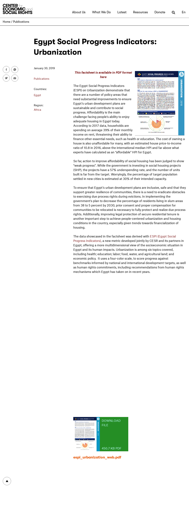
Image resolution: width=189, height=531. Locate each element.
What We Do (101, 12)
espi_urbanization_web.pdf (97, 457)
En (183, 12)
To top (7, 481)
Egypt (37, 95)
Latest (121, 12)
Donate (159, 12)
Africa (37, 109)
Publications (21, 21)
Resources (140, 12)
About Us (78, 12)
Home (6, 21)
